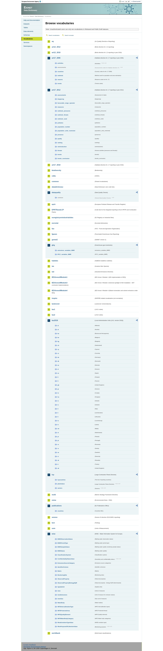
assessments (62, 95)
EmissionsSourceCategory (66, 563)
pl (58, 436)
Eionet (32, 16)
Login (122, 1)
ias (53, 266)
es (58, 373)
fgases (54, 234)
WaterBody (61, 602)
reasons (60, 79)
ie (58, 401)
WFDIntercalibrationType (65, 606)
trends (60, 83)
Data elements (28, 31)
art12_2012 (56, 47)
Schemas (27, 35)
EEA (32, 1)
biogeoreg (61, 99)
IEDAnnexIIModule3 (59, 283)
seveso (54, 517)
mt (58, 428)
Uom (59, 591)
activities (60, 63)
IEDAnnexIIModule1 (59, 277)
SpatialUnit (61, 587)
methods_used (62, 119)
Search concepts (69, 35)
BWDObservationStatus (65, 539)
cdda (54, 176)
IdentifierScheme (63, 567)
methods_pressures (64, 111)
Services (26, 42)
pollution (60, 123)
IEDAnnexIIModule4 (59, 290)
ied (53, 272)
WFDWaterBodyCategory (65, 618)
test (53, 523)
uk (58, 468)
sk (58, 460)
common (55, 181)
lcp (53, 475)
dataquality (56, 192)
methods (60, 75)
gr (58, 389)
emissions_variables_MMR (66, 250)
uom (53, 528)
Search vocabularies (54, 35)
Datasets (27, 24)
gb (58, 385)
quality (60, 138)
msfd (54, 495)
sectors (60, 488)
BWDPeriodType (63, 543)
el (58, 369)
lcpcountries (62, 480)
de (58, 357)
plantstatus (61, 484)
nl (58, 432)
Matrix (60, 571)
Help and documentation (32, 20)
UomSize (60, 599)
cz (58, 353)
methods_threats (63, 115)
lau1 (53, 309)
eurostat (55, 223)
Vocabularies (28, 39)
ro (58, 444)
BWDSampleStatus (64, 547)
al (58, 325)
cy (58, 349)
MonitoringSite (62, 575)
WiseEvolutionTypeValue (65, 622)
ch (58, 345)
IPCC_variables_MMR (64, 254)
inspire (54, 298)
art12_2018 (56, 52)
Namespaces (28, 46)
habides (55, 261)
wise (53, 534)
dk (58, 361)
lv (58, 424)
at (58, 329)
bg (58, 341)
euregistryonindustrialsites (62, 217)
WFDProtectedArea (64, 610)
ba (58, 333)
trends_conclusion (63, 158)
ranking (60, 142)
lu (58, 420)
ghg (53, 245)
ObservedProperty (63, 579)
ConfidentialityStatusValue (66, 559)
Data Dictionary (39, 16)
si (58, 456)
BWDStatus (61, 551)
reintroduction (62, 146)
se (58, 452)
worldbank (56, 633)
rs (58, 448)
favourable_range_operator (66, 103)
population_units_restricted (66, 131)
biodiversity (56, 170)
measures (61, 107)
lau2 (53, 315)
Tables (26, 27)
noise (54, 500)
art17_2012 (56, 90)
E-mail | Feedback (30, 645)
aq (53, 41)
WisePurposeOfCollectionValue (67, 626)
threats (60, 150)
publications (57, 506)
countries (61, 71)
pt (58, 440)
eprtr (54, 204)
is (58, 405)
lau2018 (55, 320)
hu (58, 397)
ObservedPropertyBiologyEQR (67, 583)
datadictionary (57, 187)
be (58, 337)
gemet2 (55, 240)
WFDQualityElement (64, 614)
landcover (56, 304)
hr (58, 393)
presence (60, 134)
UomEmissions (62, 595)
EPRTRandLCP (58, 210)
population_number (64, 127)
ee (58, 365)
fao (53, 229)
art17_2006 (56, 58)
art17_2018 (56, 165)
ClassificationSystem (64, 555)
